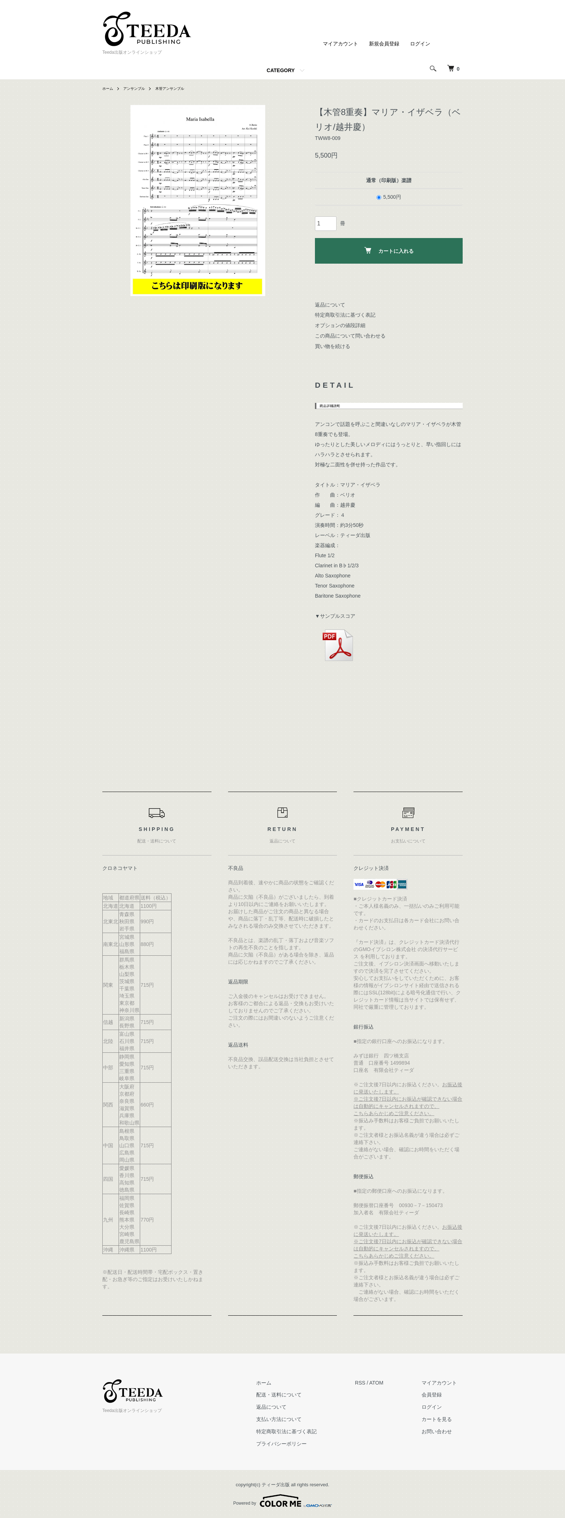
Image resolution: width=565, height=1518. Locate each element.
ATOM (388, 1383)
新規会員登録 (384, 44)
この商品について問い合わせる (350, 336)
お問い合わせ (442, 1431)
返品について (330, 305)
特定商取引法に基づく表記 (345, 315)
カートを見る (442, 1419)
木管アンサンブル (179, 88)
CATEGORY (281, 70)
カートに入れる (389, 250)
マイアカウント (340, 44)
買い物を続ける (332, 346)
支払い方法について (296, 1419)
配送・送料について (296, 1395)
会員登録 (437, 1395)
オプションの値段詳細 (340, 325)
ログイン (420, 44)
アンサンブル (138, 88)
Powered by (282, 1500)
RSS (371, 1383)
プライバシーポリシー (298, 1444)
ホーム (108, 88)
